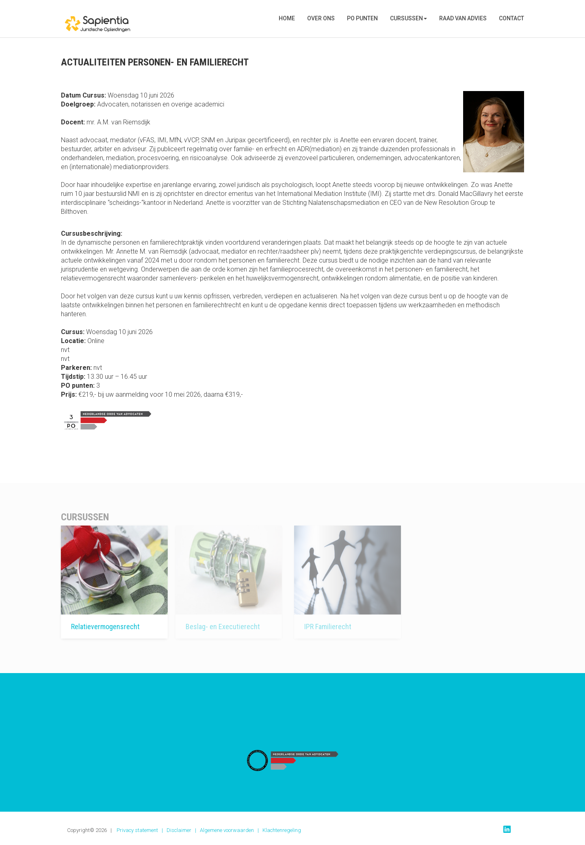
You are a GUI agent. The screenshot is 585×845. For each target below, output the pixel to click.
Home (287, 18)
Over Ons (321, 18)
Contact (511, 18)
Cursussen (408, 18)
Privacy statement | (142, 830)
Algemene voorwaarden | (231, 830)
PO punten (362, 18)
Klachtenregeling (281, 830)
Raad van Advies (463, 18)
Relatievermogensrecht (97, 626)
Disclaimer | (183, 830)
